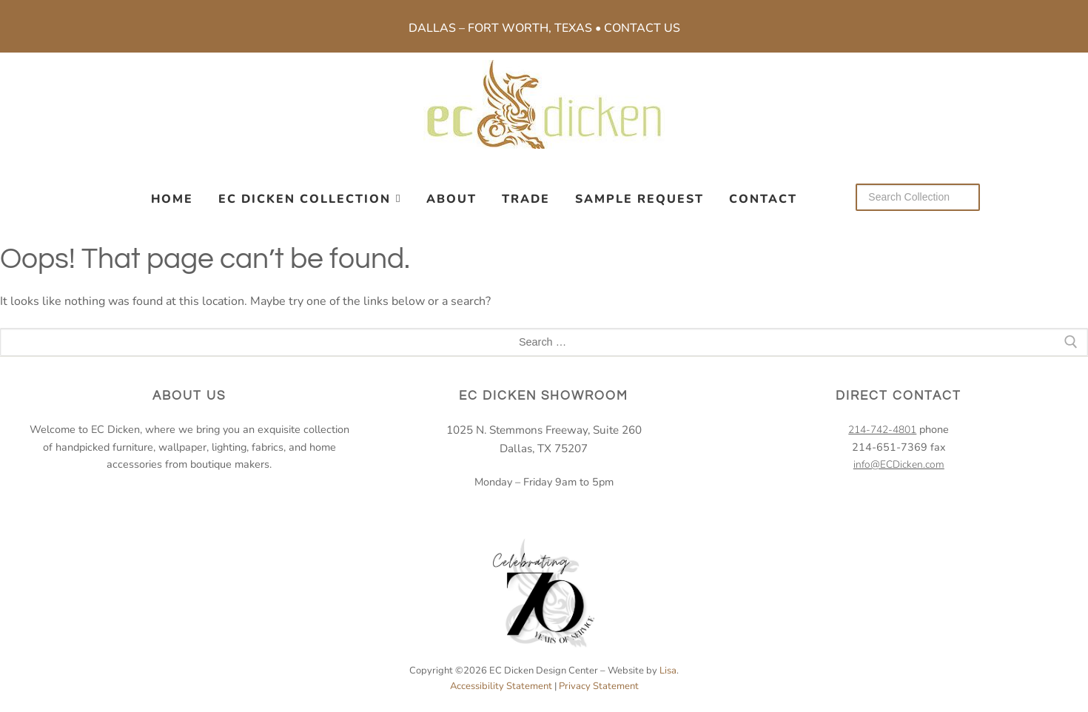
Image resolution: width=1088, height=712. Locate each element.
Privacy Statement (599, 686)
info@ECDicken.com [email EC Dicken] (898, 464)
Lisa (667, 670)
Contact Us (642, 28)
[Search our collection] (918, 197)
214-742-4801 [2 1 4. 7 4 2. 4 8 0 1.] (882, 430)
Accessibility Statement (501, 686)
